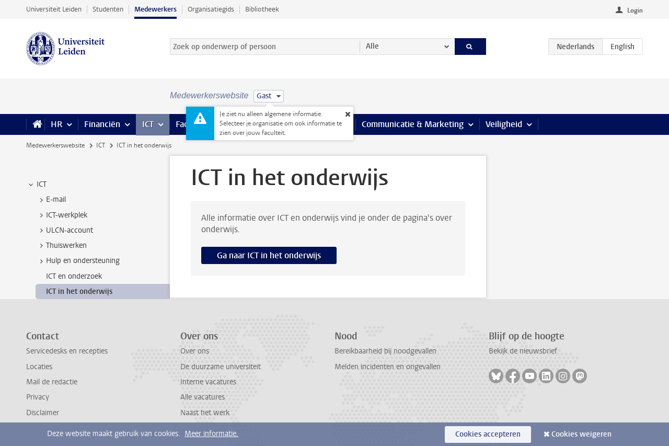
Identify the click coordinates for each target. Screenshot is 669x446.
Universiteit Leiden (54, 9)
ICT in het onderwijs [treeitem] (79, 291)
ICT (148, 124)
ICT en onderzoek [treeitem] (74, 276)
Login (635, 10)
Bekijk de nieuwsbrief (523, 351)
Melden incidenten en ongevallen (387, 367)
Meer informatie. (211, 434)
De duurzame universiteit (220, 367)
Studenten (108, 9)
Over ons (194, 351)
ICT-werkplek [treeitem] (61, 215)
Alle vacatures (202, 397)
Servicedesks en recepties (67, 351)
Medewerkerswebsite (55, 145)
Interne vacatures (208, 382)
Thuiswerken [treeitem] (61, 246)
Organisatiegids (211, 9)
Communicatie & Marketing (413, 124)
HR (56, 124)
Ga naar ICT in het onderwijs (269, 255)
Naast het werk (204, 413)
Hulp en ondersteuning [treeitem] (78, 261)
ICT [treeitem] (37, 184)
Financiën (102, 124)
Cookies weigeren (581, 434)
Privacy (37, 397)
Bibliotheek (262, 9)
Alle (372, 46)
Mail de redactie (51, 382)
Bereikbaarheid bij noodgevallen (385, 351)
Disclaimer (42, 413)
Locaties (39, 367)
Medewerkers (155, 9)
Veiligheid (504, 124)
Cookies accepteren (488, 434)
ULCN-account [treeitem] (64, 230)
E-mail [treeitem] (51, 200)
